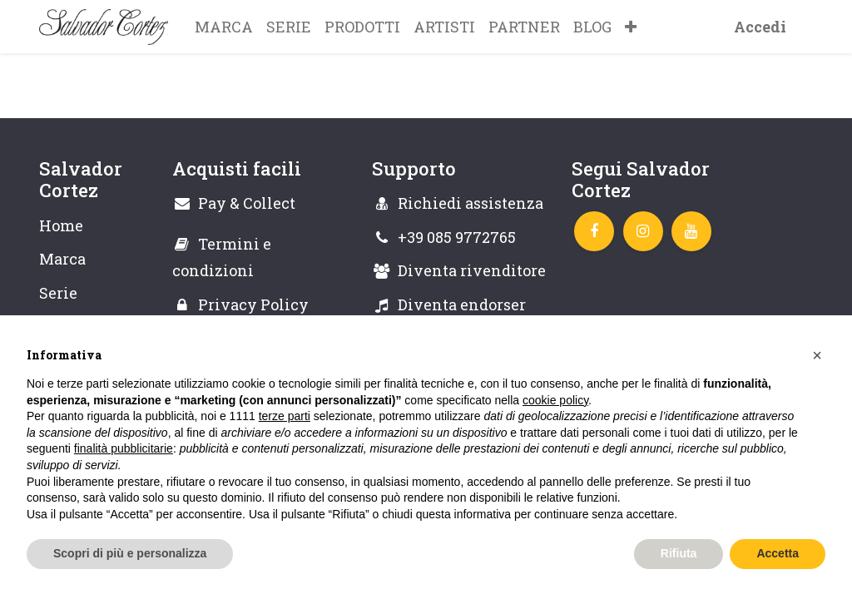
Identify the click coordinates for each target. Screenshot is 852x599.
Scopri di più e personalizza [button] (129, 553)
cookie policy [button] (555, 400)
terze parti (284, 416)
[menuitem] (224, 27)
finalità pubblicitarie (123, 448)
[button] (630, 27)
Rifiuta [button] (679, 553)
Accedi (760, 27)
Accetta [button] (777, 553)
